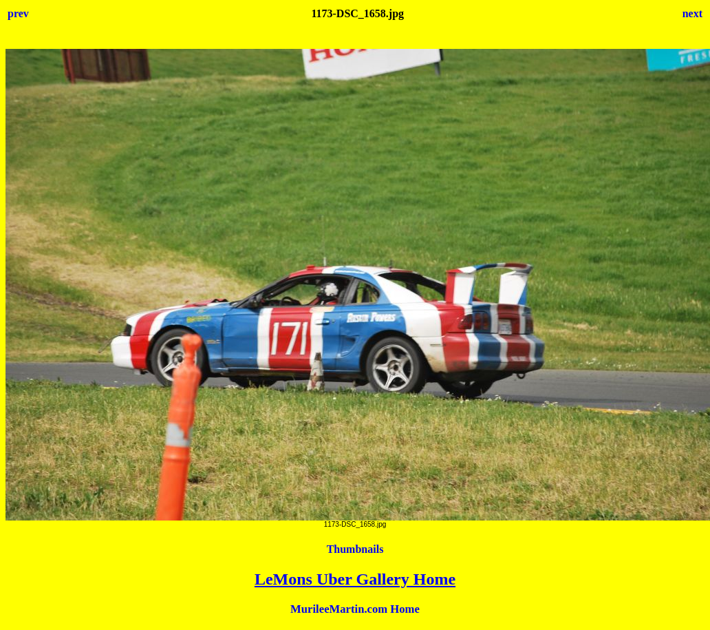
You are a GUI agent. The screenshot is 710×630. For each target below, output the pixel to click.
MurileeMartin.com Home (355, 609)
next (692, 13)
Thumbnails (355, 549)
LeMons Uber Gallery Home (355, 579)
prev (18, 13)
